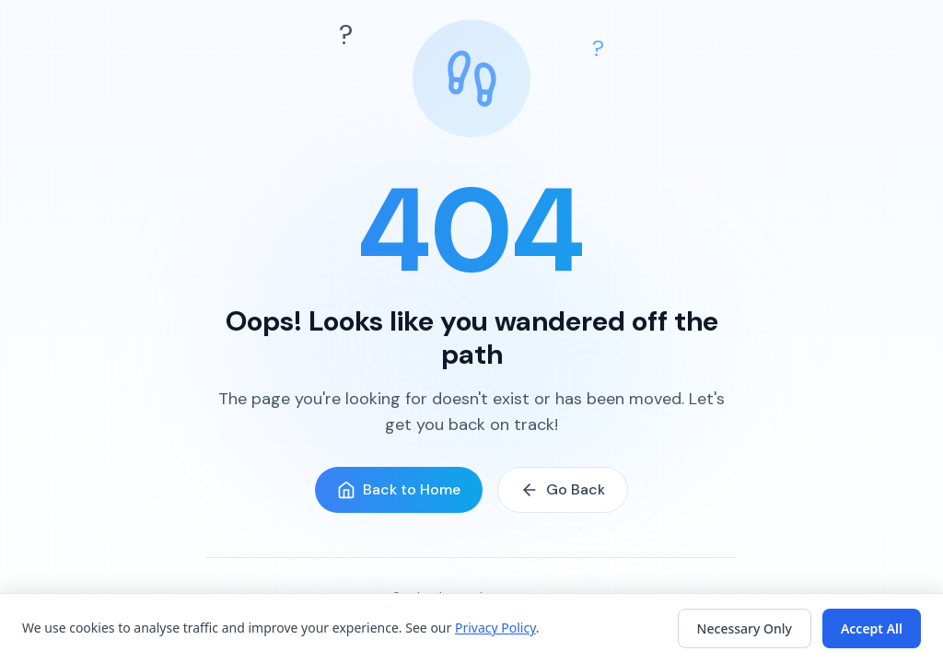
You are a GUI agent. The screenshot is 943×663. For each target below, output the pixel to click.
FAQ (508, 630)
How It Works (442, 630)
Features (361, 630)
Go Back (562, 489)
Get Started (572, 630)
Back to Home (398, 489)
